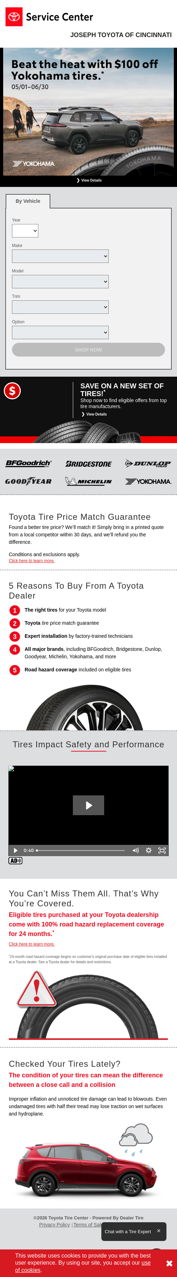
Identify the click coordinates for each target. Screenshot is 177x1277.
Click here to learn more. (32, 560)
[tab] (28, 201)
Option (18, 321)
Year (16, 220)
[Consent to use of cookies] (169, 1263)
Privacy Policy (54, 1225)
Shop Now (88, 350)
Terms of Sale (89, 1225)
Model (18, 271)
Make (17, 245)
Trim (16, 296)
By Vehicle (28, 203)
